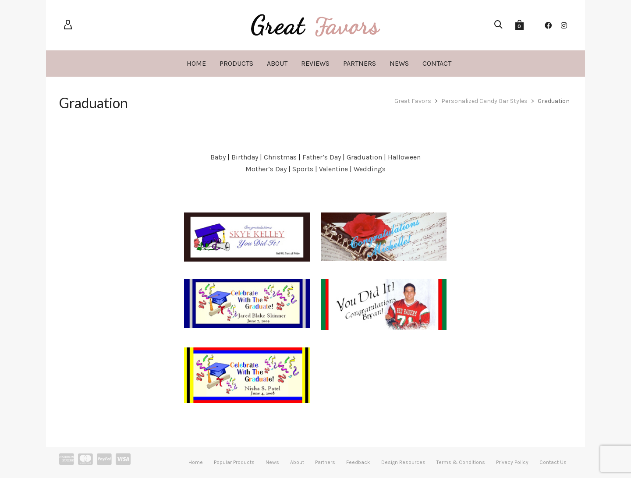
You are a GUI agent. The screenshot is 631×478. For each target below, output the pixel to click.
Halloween (404, 157)
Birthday (244, 157)
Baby (218, 157)
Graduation (364, 157)
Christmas (280, 157)
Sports (302, 169)
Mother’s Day (266, 169)
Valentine (334, 169)
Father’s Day (322, 157)
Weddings (370, 169)
